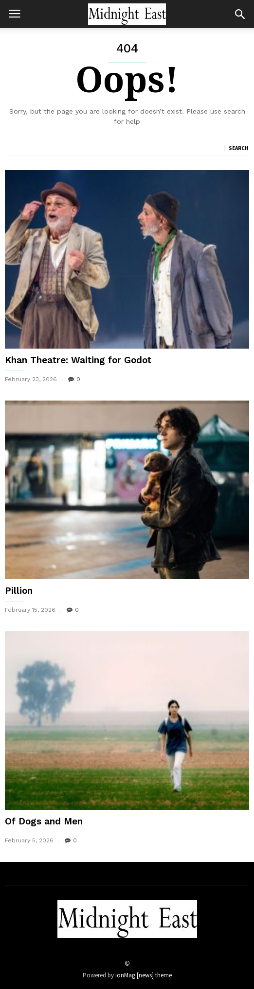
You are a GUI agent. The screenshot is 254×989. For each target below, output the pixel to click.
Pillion (19, 590)
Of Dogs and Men (44, 821)
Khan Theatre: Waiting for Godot (78, 360)
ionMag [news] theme (143, 975)
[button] (240, 14)
